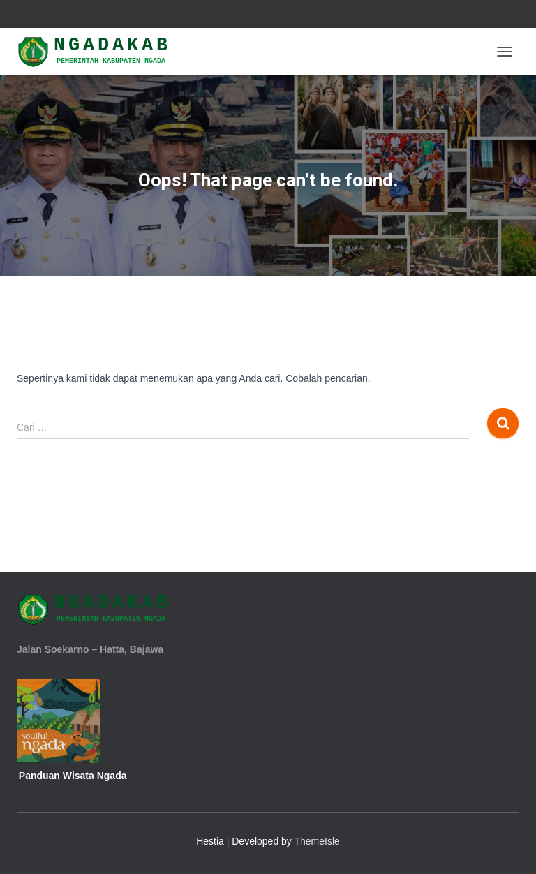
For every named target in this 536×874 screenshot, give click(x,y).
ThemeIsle (317, 841)
